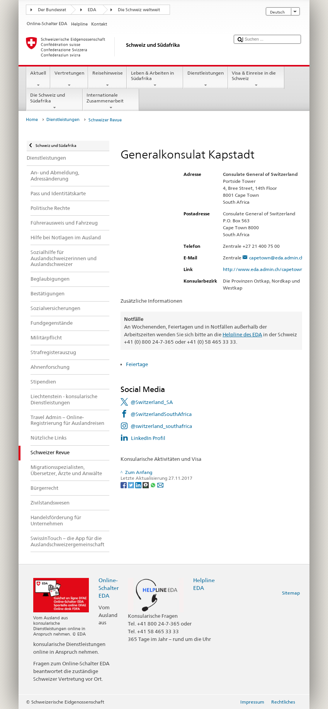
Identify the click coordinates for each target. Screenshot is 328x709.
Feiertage (137, 364)
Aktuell (38, 79)
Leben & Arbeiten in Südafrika (155, 79)
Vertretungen (69, 79)
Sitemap (291, 593)
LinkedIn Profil (148, 438)
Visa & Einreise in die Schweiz (256, 79)
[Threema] (146, 484)
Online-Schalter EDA (109, 588)
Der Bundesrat (52, 9)
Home (32, 119)
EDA (92, 9)
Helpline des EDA (242, 334)
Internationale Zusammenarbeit (111, 101)
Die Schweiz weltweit (139, 9)
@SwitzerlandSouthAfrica (161, 414)
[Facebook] (124, 484)
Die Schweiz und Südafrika (54, 101)
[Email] (160, 484)
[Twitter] (131, 484)
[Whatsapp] (153, 484)
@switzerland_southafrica (161, 426)
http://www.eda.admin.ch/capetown (266, 269)
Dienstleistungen (205, 79)
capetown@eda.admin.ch (276, 257)
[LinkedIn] (139, 484)
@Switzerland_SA (152, 402)
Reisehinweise (107, 79)
